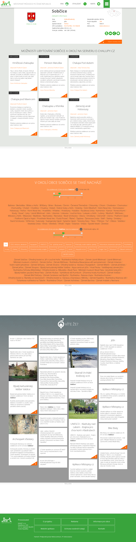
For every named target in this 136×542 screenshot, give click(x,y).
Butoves (58, 205)
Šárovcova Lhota (92, 218)
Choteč (26, 208)
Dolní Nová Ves (104, 208)
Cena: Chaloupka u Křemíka (48, 130)
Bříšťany (43, 205)
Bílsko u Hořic (32, 205)
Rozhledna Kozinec (103, 275)
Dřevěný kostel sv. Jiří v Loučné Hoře (44, 259)
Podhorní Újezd (121, 215)
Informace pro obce (101, 521)
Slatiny (109, 218)
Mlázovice (27, 215)
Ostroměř (101, 215)
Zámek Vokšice (113, 272)
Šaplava (80, 218)
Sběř (103, 218)
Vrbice (83, 223)
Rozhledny (127, 244)
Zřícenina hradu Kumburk (94, 272)
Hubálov (75, 210)
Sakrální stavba (68, 254)
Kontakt (101, 528)
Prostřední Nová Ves (46, 218)
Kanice (109, 210)
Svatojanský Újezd (53, 221)
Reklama (74, 521)
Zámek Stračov (52, 264)
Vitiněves (53, 223)
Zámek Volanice (114, 262)
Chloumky (93, 205)
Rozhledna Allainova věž (116, 278)
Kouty (14, 213)
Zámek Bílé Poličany (33, 275)
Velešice (121, 221)
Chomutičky (16, 208)
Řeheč (72, 218)
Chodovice (111, 205)
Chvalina (44, 208)
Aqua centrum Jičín (80, 267)
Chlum (102, 205)
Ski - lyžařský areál (56, 244)
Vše (6, 244)
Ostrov (110, 215)
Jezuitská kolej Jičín (113, 270)
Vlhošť (61, 223)
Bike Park (92, 249)
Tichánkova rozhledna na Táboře (31, 280)
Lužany (101, 213)
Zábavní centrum (125, 249)
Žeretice (104, 223)
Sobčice (59, 11)
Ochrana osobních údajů (74, 528)
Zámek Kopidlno (97, 278)
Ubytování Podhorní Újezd (18, 68)
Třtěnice (100, 221)
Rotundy (53, 249)
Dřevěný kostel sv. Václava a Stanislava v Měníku (67, 278)
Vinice (44, 223)
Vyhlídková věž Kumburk (70, 272)
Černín (66, 205)
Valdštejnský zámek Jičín (112, 267)
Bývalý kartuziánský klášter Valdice (55, 267)
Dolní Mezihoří (90, 208)
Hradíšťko (46, 210)
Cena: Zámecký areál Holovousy (80, 136)
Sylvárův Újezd (69, 221)
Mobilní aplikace (47, 528)
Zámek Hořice (46, 262)
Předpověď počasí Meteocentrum (50, 537)
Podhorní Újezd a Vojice (25, 218)
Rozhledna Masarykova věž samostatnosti (88, 262)
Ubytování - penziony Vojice (48, 111)
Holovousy (14, 210)
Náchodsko (47, 215)
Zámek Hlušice (51, 272)
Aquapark (33, 244)
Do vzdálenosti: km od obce (60, 189)
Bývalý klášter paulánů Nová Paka (29, 272)
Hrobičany (65, 210)
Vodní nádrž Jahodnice (19, 264)
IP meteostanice (67, 537)
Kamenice (100, 210)
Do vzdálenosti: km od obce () (57, 229)
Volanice (75, 223)
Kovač (21, 213)
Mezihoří (109, 213)
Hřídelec (56, 210)
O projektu (47, 521)
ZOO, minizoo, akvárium (18, 244)
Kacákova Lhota (87, 210)
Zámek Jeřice (17, 267)
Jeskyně (62, 249)
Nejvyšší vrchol (81, 249)
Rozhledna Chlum (54, 280)
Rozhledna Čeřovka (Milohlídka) (27, 270)
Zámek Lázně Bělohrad (95, 259)
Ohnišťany (90, 215)
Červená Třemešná (79, 205)
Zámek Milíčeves (61, 262)
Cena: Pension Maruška (47, 90)
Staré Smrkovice (17, 221)
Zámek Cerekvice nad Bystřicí (56, 275)
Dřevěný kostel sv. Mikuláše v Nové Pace (59, 270)
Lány (27, 213)
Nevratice (58, 215)
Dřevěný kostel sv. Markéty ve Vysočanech (26, 278)
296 (101, 21)
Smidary (117, 218)
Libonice (55, 213)
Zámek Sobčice (20, 259)
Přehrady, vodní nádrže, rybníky (85, 244)
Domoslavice (118, 208)
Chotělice (35, 208)
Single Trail (102, 249)
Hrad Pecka (95, 267)
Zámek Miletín (103, 264)
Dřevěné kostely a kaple (38, 249)
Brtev (50, 205)
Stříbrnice (30, 221)
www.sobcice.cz (104, 26)
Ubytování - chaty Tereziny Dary (80, 68)
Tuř (107, 221)
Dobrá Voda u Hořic (65, 208)
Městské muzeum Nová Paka (91, 270)
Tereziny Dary (83, 221)
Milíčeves (119, 213)
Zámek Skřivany (38, 264)
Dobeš (52, 208)
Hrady (7, 249)
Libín (48, 213)
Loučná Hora (75, 213)
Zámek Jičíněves (118, 264)
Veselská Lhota (34, 223)
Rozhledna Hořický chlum (73, 259)
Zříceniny (24, 249)
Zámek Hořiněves (71, 280)
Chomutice (122, 205)
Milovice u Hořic (14, 215)
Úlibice (113, 221)
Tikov (93, 221)
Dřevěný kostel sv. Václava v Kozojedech (78, 264)
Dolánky (78, 208)
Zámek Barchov (88, 280)
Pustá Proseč (62, 218)
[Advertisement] (68, 163)
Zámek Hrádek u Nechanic (107, 280)
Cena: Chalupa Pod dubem (78, 90)
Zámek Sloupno (32, 267)
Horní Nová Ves (34, 210)
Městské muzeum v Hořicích (26, 262)
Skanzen (69, 244)
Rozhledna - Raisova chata (81, 275)
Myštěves (37, 215)
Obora (82, 215)
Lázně (70, 249)
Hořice (66, 24)
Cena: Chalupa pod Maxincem (19, 128)
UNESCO (43, 244)
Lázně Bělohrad (38, 213)
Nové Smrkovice (71, 215)
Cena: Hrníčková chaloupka (18, 83)
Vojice (67, 223)
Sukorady (40, 221)
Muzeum (113, 249)
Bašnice (11, 205)
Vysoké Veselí (94, 223)
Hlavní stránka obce (114, 42)
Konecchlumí (119, 210)
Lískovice (64, 213)
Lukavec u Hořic (90, 213)
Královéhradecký (69, 19)
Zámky (15, 249)
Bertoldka (20, 205)
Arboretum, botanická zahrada (110, 244)
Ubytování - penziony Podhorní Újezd (51, 68)
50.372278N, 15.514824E (72, 26)
